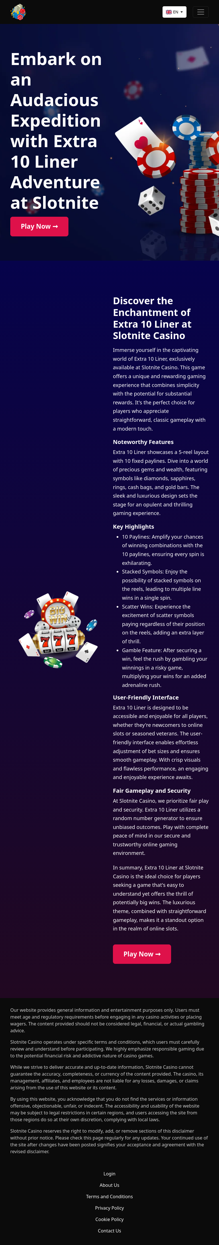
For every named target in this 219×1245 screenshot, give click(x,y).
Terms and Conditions (109, 1196)
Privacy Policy (109, 1208)
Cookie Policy (110, 1219)
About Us (109, 1185)
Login (109, 1174)
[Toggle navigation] (201, 12)
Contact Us (109, 1231)
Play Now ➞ (39, 226)
